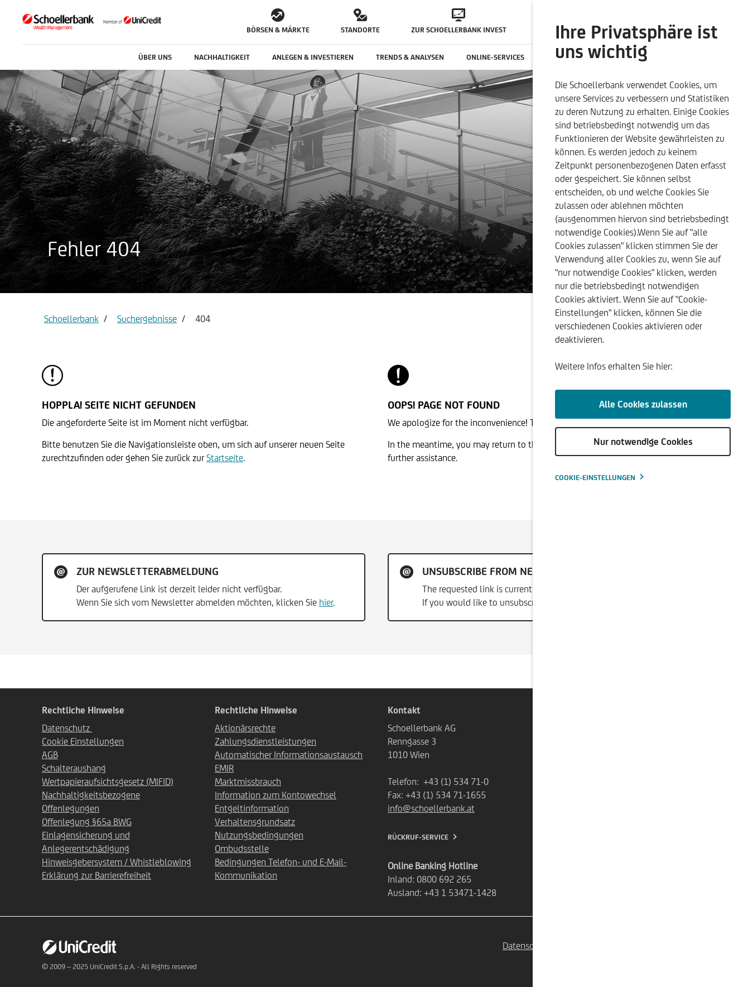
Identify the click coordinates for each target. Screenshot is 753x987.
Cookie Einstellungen (83, 741)
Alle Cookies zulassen (643, 404)
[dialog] (643, 493)
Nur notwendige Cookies (643, 441)
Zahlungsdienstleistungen (265, 741)
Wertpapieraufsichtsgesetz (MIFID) (107, 781)
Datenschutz (67, 728)
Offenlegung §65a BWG (87, 821)
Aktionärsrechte (245, 728)
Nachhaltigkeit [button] (222, 57)
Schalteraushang (74, 768)
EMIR (224, 768)
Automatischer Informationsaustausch (289, 754)
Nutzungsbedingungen (259, 835)
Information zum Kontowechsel (275, 795)
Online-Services (495, 57)
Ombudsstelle (242, 848)
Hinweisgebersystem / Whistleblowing (116, 862)
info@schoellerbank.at (431, 808)
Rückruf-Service (418, 837)
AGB (50, 754)
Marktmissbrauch (248, 781)
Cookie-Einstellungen (595, 477)
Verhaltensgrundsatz (255, 821)
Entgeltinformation (252, 808)
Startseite (224, 457)
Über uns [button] (155, 57)
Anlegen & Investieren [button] (313, 57)
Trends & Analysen (410, 57)
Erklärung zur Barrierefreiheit (96, 875)
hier (326, 602)
